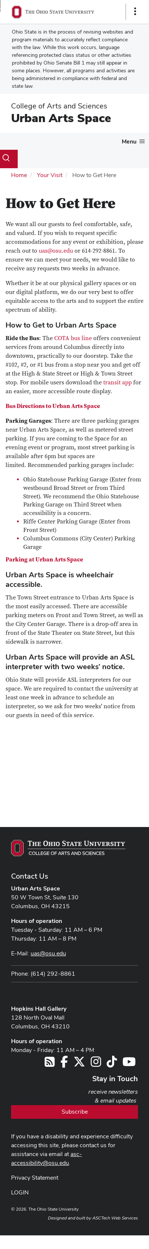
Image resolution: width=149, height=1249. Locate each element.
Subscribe (75, 1111)
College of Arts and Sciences (59, 106)
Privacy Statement (34, 1177)
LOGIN (20, 1192)
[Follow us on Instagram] (96, 1064)
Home (19, 175)
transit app (117, 382)
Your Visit (49, 175)
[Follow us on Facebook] (64, 1064)
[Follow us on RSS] (50, 1064)
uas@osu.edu (56, 251)
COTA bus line (73, 338)
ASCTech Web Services (115, 1218)
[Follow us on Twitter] (79, 1064)
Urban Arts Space (61, 117)
